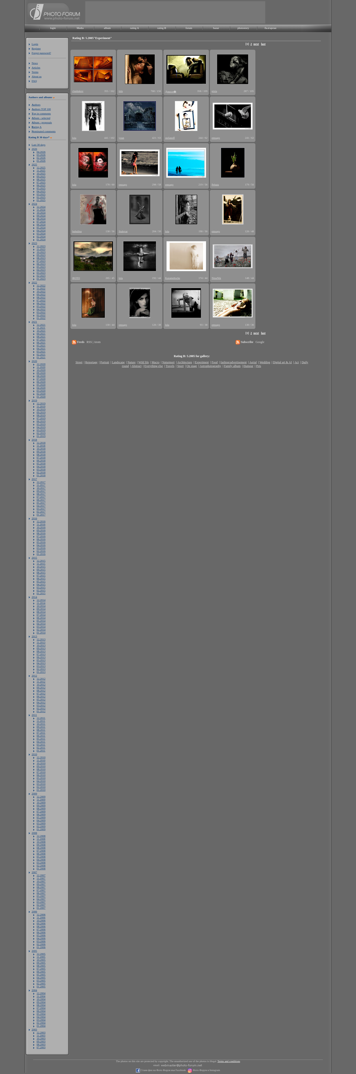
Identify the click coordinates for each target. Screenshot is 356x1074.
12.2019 (41, 403)
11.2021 (41, 327)
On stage (191, 366)
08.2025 (41, 179)
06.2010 (41, 775)
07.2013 (41, 654)
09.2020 (41, 372)
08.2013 (41, 651)
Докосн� (170, 91)
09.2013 (41, 648)
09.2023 (41, 254)
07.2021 (41, 339)
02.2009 (41, 826)
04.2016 (41, 545)
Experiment (202, 362)
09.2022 (41, 294)
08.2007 (41, 887)
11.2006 (41, 917)
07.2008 (41, 850)
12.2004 (41, 993)
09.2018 (41, 451)
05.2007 (41, 895)
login (53, 27)
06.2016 (41, 539)
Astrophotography (210, 366)
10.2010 (41, 763)
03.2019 (41, 430)
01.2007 (41, 907)
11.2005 (41, 956)
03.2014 (41, 626)
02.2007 (41, 904)
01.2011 (41, 750)
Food (215, 362)
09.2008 (41, 844)
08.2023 (41, 257)
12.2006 (41, 914)
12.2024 (41, 206)
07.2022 (41, 300)
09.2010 (41, 766)
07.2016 (41, 536)
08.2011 (41, 729)
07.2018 (41, 457)
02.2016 (41, 550)
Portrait (104, 362)
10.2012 (41, 684)
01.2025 (41, 200)
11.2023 (41, 249)
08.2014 (41, 611)
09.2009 (41, 805)
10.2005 (41, 959)
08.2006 (41, 926)
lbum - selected (41, 117)
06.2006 (41, 932)
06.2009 (41, 814)
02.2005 (41, 983)
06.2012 (41, 696)
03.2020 (41, 390)
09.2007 (41, 884)
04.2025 (41, 191)
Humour (248, 366)
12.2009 (41, 796)
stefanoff (170, 137)
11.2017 (41, 484)
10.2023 (41, 252)
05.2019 (41, 424)
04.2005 (41, 977)
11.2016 (41, 524)
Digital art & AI (282, 362)
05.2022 (41, 306)
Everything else (153, 366)
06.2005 (41, 971)
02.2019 (41, 433)
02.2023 (41, 275)
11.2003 (41, 1035)
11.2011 (41, 720)
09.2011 (41, 726)
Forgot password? (41, 52)
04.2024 (41, 230)
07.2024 (41, 221)
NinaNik (216, 277)
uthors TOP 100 (41, 109)
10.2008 (41, 841)
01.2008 (41, 868)
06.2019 (41, 421)
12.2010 (41, 757)
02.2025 (41, 197)
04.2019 (41, 427)
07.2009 (41, 811)
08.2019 (41, 415)
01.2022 (41, 318)
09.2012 (41, 687)
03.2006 (41, 941)
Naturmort (168, 362)
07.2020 (41, 378)
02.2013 (41, 668)
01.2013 (41, 671)
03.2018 (41, 469)
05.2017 (41, 502)
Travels (170, 366)
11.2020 (41, 367)
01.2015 (41, 593)
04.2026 (41, 151)
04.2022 (41, 309)
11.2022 (41, 288)
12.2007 (41, 875)
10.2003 (41, 1038)
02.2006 (41, 944)
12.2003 (41, 1032)
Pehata (215, 184)
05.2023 (41, 266)
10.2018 (41, 448)
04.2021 (41, 348)
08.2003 (41, 1044)
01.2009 (41, 829)
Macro (155, 362)
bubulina (77, 231)
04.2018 (41, 466)
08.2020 (41, 375)
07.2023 (41, 260)
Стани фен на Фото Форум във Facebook (163, 1070)
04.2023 (41, 269)
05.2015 (41, 581)
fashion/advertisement (234, 362)
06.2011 (41, 735)
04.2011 (41, 741)
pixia (214, 91)
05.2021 (41, 345)
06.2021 (41, 342)
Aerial (253, 362)
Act (296, 362)
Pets (258, 366)
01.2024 (41, 239)
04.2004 (41, 1016)
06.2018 (41, 460)
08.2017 (41, 493)
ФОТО (76, 277)
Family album (232, 366)
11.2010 (41, 760)
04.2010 (41, 780)
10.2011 (41, 723)
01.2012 (41, 711)
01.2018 (41, 475)
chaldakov (77, 91)
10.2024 (41, 212)
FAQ (34, 80)
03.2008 (41, 862)
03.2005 (41, 980)
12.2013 (41, 639)
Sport (180, 366)
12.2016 (41, 521)
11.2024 (41, 209)
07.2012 (41, 693)
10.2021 (41, 330)
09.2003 (41, 1041)
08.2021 (41, 336)
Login (35, 44)
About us (37, 76)
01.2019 (41, 435)
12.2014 (41, 599)
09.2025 (41, 176)
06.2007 (41, 892)
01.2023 (41, 278)
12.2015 (41, 560)
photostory (243, 27)
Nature (132, 362)
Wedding (265, 362)
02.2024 (41, 236)
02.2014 (41, 629)
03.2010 (41, 783)
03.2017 (41, 508)
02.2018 (41, 472)
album (107, 27)
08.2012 (41, 690)
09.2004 (41, 1002)
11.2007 (41, 878)
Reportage (91, 362)
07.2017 (41, 496)
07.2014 (41, 614)
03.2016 (41, 548)
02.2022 (41, 315)
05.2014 (41, 620)
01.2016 (41, 553)
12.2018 (41, 442)
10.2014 (41, 605)
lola (121, 91)
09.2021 (41, 333)
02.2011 (41, 747)
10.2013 (41, 645)
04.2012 (41, 702)
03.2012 (41, 705)
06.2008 (41, 853)
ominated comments (44, 131)
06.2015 (41, 578)
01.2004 (41, 1025)
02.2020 (41, 393)
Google (260, 342)
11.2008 (41, 838)
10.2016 (41, 527)
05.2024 (41, 227)
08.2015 (41, 572)
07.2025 (41, 182)
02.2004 (41, 1022)
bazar (216, 27)
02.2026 (41, 157)
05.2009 (41, 817)
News (35, 63)
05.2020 (41, 384)
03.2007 (41, 901)
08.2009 (41, 808)
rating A (134, 27)
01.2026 (41, 160)
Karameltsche (172, 277)
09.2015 (41, 569)
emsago (216, 137)
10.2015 (41, 566)
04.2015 (41, 584)
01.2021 (41, 357)
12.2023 (41, 246)
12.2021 (41, 324)
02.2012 (41, 708)
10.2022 (41, 291)
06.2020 (41, 381)
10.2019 (41, 409)
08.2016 (41, 533)
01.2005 (41, 986)
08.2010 (41, 769)
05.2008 (41, 856)
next (256, 44)
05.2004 (41, 1013)
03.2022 (41, 312)
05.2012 (41, 699)
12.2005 (41, 953)
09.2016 (41, 530)
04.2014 (41, 623)
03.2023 (41, 272)
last (263, 44)
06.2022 (41, 303)
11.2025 (41, 170)
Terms (35, 71)
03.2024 (41, 233)
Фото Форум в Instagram (206, 1070)
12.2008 (41, 835)
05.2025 (41, 188)
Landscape (118, 362)
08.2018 (41, 454)
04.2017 (41, 505)
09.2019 (41, 412)
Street (78, 362)
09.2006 (41, 923)
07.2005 (41, 968)
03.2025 (41, 194)
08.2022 (41, 297)
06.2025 (41, 185)
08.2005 (41, 965)
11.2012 (41, 681)
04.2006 (41, 938)
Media (80, 27)
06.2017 (41, 499)
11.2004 (41, 996)
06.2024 (41, 224)
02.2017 (41, 511)
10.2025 (41, 173)
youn (121, 137)
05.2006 (41, 935)
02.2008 (41, 865)
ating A (37, 126)
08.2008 (41, 847)
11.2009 (41, 799)
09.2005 (41, 962)
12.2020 (41, 364)
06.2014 (41, 617)
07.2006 (41, 929)
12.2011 (41, 717)
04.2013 (41, 663)
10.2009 (41, 802)
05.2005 (41, 974)
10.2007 (41, 881)
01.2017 (41, 514)
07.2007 (41, 890)
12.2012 (41, 678)
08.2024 (41, 218)
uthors (36, 104)
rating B (161, 27)
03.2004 (41, 1019)
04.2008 (41, 859)
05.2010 (41, 778)
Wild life (143, 362)
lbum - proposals (42, 122)
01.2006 (41, 947)
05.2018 (41, 463)
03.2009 (41, 823)
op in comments (41, 113)
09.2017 (41, 490)
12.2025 (41, 167)
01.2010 (41, 789)
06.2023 (41, 263)
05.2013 (41, 660)
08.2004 (41, 1005)
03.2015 (41, 587)
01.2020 (41, 396)
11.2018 (41, 445)
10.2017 (41, 487)
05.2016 (41, 542)
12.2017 (41, 481)
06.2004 (41, 1010)
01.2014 (41, 632)
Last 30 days (38, 144)
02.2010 (41, 786)
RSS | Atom (93, 342)
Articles (36, 67)
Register (36, 48)
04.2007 (41, 898)
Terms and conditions (229, 1061)
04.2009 (41, 820)
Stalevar (123, 231)
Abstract (137, 366)
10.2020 (41, 369)
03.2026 (41, 154)
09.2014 (41, 608)
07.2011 (41, 732)
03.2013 (41, 665)
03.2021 (41, 351)
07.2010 (41, 772)
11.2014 (41, 602)
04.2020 (41, 387)
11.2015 (41, 563)
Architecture (184, 362)
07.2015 (41, 575)
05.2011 (41, 738)
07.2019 (41, 418)
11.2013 (41, 642)
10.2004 (41, 999)
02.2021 (41, 354)
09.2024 (41, 215)
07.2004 (41, 1007)
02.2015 (41, 590)
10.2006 (41, 920)
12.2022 (41, 285)
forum (189, 27)
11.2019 (41, 406)
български (270, 27)
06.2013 (41, 657)
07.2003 (41, 1047)
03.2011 (41, 744)
